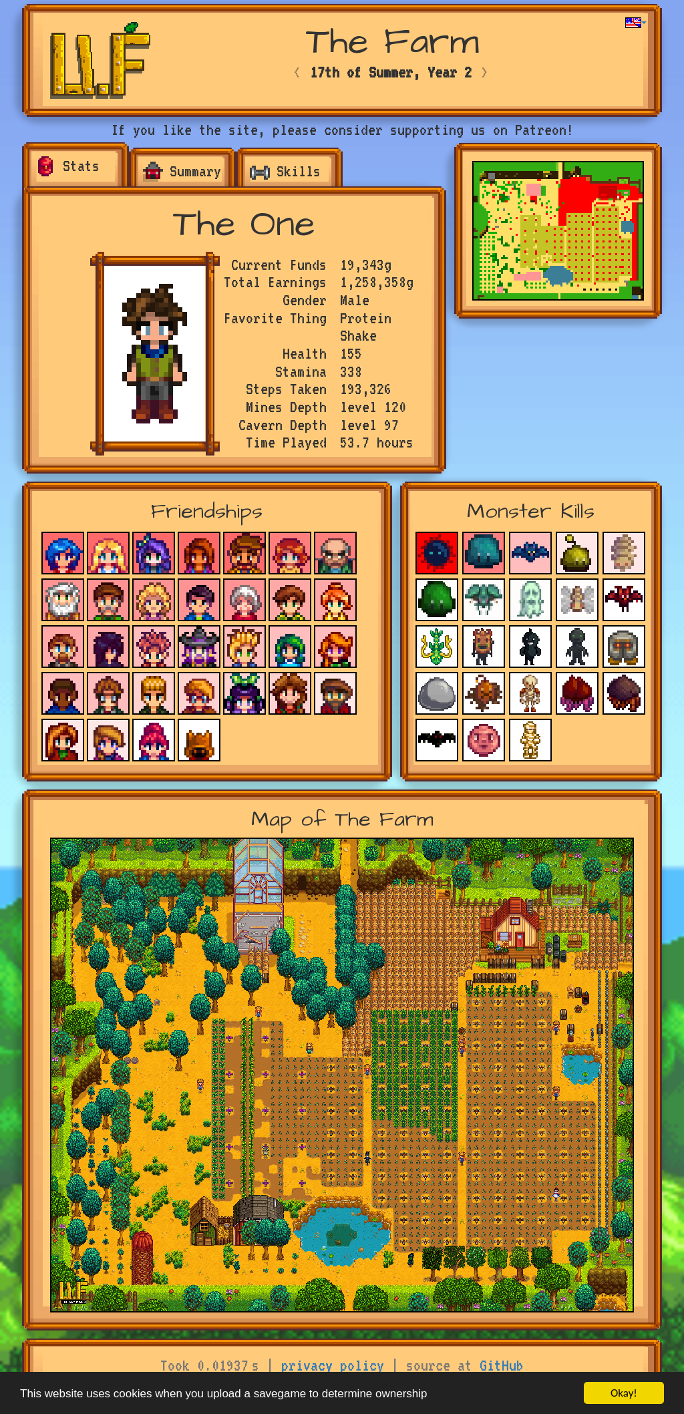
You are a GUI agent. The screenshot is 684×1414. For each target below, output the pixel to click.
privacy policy (332, 1365)
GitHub (502, 1365)
